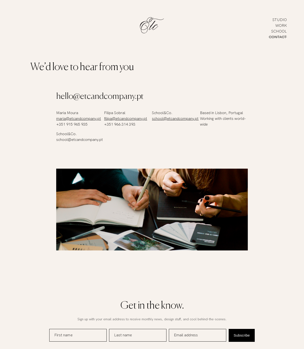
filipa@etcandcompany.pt (125, 118)
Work (281, 25)
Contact (278, 37)
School (279, 31)
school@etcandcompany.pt (175, 118)
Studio (279, 20)
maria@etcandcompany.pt (78, 118)
